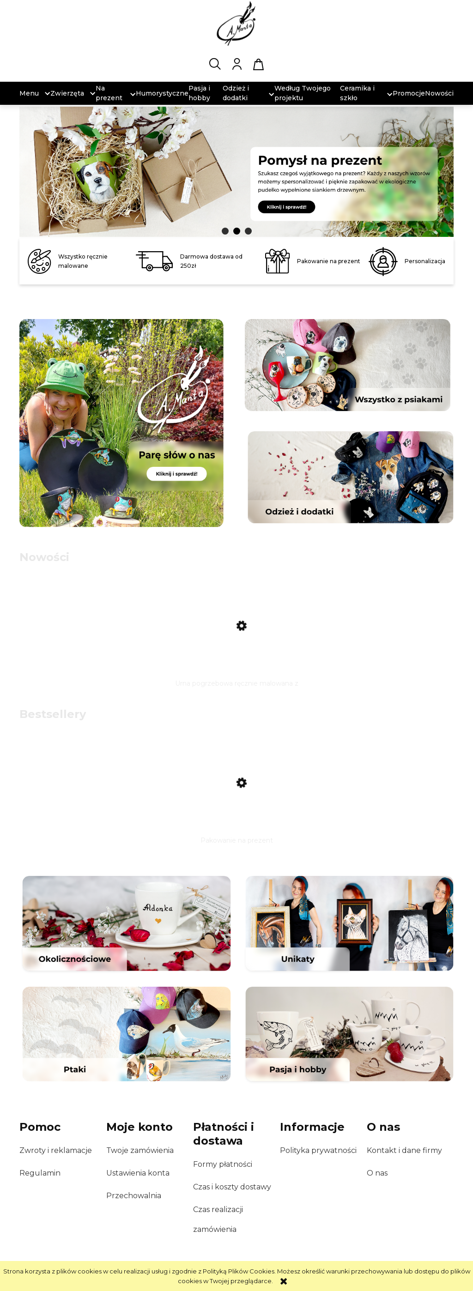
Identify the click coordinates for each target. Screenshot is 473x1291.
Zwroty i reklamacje (55, 1150)
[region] (236, 172)
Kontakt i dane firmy (404, 1150)
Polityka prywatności (318, 1150)
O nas (377, 1173)
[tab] (225, 231)
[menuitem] (29, 93)
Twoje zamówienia (140, 1150)
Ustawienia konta (138, 1173)
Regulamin (40, 1173)
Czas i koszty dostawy (232, 1186)
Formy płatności (222, 1164)
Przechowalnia (133, 1195)
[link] (236, 169)
